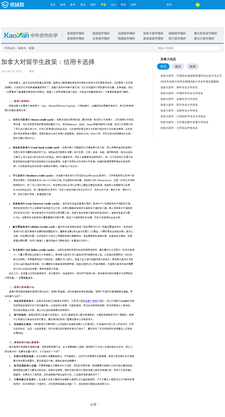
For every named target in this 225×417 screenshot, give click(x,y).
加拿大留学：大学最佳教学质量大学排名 (184, 122)
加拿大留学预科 (153, 33)
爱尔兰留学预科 (204, 38)
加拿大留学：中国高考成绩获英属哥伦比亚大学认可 (191, 75)
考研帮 (24, 4)
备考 (73, 4)
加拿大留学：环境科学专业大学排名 (181, 93)
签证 (178, 66)
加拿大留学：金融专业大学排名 (179, 99)
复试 (83, 4)
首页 (52, 4)
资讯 (163, 66)
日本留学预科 (101, 38)
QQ (188, 4)
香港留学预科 (75, 38)
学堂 (103, 4)
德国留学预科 (177, 33)
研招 (123, 4)
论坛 (113, 4)
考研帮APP (219, 4)
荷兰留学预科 (177, 38)
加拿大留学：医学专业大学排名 (179, 104)
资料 (133, 4)
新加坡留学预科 (153, 38)
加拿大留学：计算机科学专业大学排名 (183, 116)
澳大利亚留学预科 (205, 33)
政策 (31, 48)
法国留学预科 (126, 33)
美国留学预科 (75, 33)
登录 (169, 4)
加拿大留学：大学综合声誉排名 (179, 128)
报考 (62, 4)
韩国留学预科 (126, 38)
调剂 (93, 4)
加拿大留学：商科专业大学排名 (179, 87)
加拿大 (22, 48)
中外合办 (9, 48)
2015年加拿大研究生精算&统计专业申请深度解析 (189, 81)
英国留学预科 (101, 33)
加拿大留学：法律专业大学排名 (179, 110)
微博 (179, 4)
